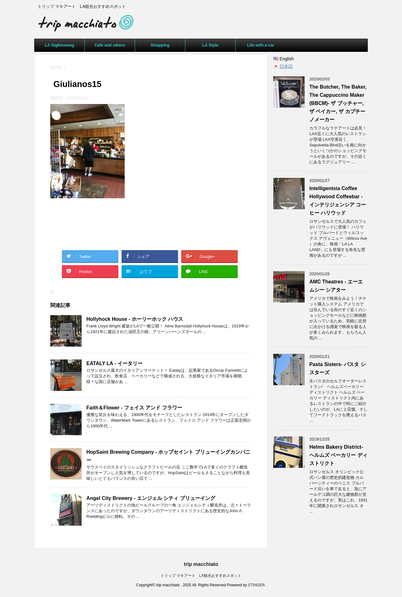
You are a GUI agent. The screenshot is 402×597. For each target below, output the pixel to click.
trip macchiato (201, 564)
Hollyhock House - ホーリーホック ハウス (134, 319)
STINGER (256, 585)
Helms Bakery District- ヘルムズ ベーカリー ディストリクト (338, 455)
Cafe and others (109, 45)
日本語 (286, 66)
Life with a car (260, 45)
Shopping (160, 45)
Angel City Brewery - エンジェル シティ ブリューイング (150, 498)
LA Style (210, 45)
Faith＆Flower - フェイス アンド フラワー (134, 407)
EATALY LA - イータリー (117, 363)
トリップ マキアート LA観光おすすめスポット (201, 575)
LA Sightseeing (59, 45)
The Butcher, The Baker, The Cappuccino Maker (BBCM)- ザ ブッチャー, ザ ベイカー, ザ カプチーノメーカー (338, 103)
